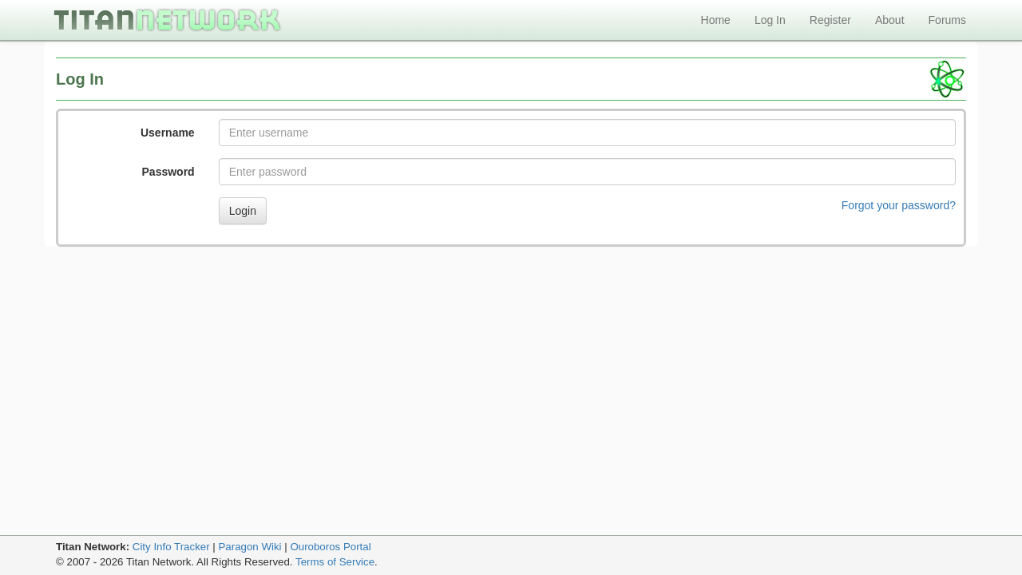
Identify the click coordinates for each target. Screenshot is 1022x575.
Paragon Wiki (249, 547)
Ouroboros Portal (330, 547)
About (890, 20)
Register (830, 20)
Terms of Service (334, 562)
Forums (947, 20)
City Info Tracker (171, 547)
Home (716, 20)
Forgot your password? (899, 205)
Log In (770, 20)
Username (168, 132)
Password (168, 171)
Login (242, 210)
